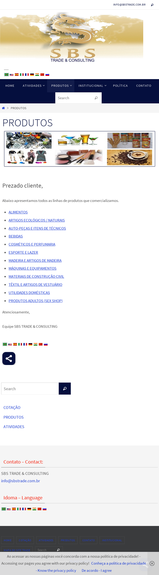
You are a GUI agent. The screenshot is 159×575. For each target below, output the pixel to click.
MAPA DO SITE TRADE (17, 550)
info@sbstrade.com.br (129, 4)
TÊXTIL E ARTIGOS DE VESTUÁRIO (35, 284)
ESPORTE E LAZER (23, 252)
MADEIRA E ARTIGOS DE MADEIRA (35, 260)
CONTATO (88, 540)
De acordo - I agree (97, 570)
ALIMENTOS (18, 212)
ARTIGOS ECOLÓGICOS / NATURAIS (37, 220)
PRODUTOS (13, 417)
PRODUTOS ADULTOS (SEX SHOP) (36, 300)
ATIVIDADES (13, 426)
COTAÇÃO (11, 407)
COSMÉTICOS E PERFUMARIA (32, 244)
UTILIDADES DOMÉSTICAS (29, 292)
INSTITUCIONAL (112, 540)
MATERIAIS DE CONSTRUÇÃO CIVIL (36, 276)
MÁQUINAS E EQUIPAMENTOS (32, 268)
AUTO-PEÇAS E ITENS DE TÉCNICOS (37, 228)
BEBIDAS (16, 236)
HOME (7, 540)
